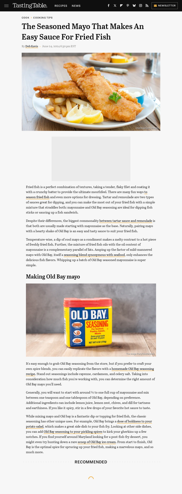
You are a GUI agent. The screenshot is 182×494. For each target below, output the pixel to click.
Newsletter (165, 5)
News (76, 6)
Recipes (61, 6)
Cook (25, 17)
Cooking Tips (42, 17)
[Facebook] (108, 6)
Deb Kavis (31, 46)
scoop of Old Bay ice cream (97, 442)
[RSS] (147, 6)
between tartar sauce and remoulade (125, 220)
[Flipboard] (121, 6)
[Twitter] (115, 6)
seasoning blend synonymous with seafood (94, 254)
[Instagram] (140, 6)
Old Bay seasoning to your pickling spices (73, 431)
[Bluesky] (134, 6)
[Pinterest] (128, 6)
